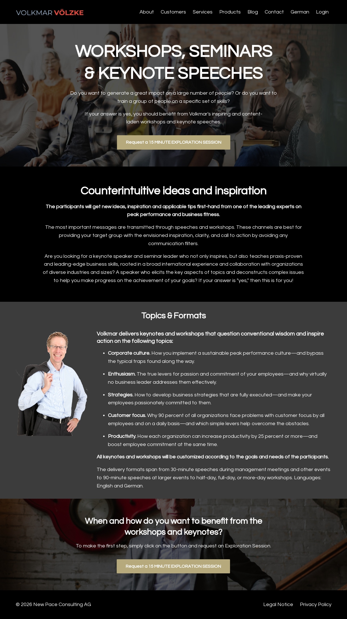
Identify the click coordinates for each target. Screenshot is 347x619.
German (300, 12)
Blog (252, 12)
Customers (173, 12)
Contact (274, 12)
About (147, 12)
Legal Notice (278, 604)
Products (230, 12)
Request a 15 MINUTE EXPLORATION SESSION (173, 142)
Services (203, 12)
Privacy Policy (315, 604)
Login (322, 12)
